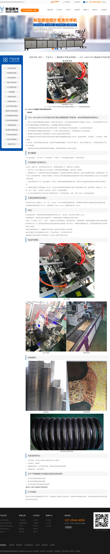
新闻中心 (95, 9)
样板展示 (77, 9)
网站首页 (50, 9)
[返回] (71, 104)
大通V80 (37, 545)
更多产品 (2, 531)
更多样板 (21, 531)
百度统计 (57, 551)
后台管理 (49, 551)
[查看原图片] (65, 104)
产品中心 (68, 9)
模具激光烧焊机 (12, 77)
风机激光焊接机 (12, 96)
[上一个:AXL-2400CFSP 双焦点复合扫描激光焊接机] (59, 106)
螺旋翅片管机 (11, 144)
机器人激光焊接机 (11, 139)
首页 (40, 57)
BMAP (36, 551)
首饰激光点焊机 (12, 101)
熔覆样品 (21, 529)
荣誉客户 (35, 529)
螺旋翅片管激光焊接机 (12, 111)
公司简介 (35, 520)
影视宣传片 (45, 545)
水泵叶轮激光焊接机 (11, 106)
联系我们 (104, 9)
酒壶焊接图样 (23, 523)
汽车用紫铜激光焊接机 (12, 115)
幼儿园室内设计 (28, 545)
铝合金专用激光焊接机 (12, 120)
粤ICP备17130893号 (68, 551)
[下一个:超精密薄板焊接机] (82, 106)
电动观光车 (19, 545)
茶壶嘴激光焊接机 (11, 73)
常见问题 (48, 526)
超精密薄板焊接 (12, 125)
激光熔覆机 (12, 92)
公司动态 (48, 520)
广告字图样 (22, 520)
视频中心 (86, 9)
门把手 (21, 526)
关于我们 (59, 9)
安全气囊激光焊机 (11, 87)
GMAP (43, 551)
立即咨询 (68, 527)
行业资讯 (48, 523)
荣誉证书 (35, 526)
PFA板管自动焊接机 (11, 134)
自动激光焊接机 (12, 68)
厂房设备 (35, 523)
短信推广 (52, 545)
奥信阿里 (11, 545)
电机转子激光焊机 (11, 82)
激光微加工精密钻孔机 (12, 130)
